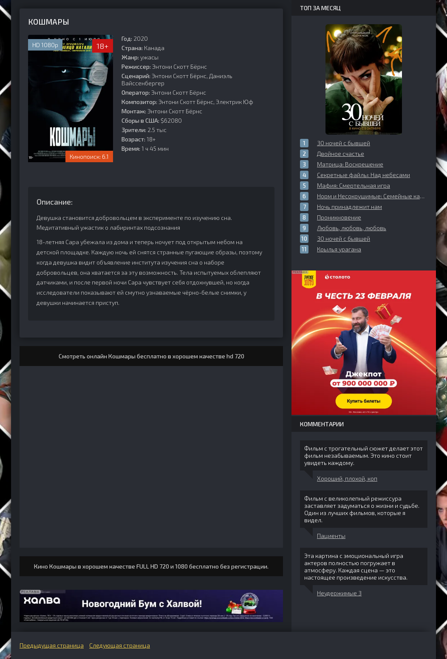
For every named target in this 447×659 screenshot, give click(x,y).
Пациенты (331, 535)
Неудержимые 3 (339, 593)
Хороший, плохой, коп (347, 478)
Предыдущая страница (52, 645)
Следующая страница (119, 645)
